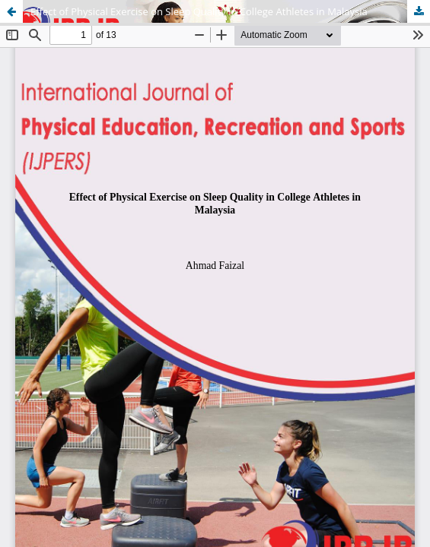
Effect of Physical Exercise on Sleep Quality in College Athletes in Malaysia (199, 11)
